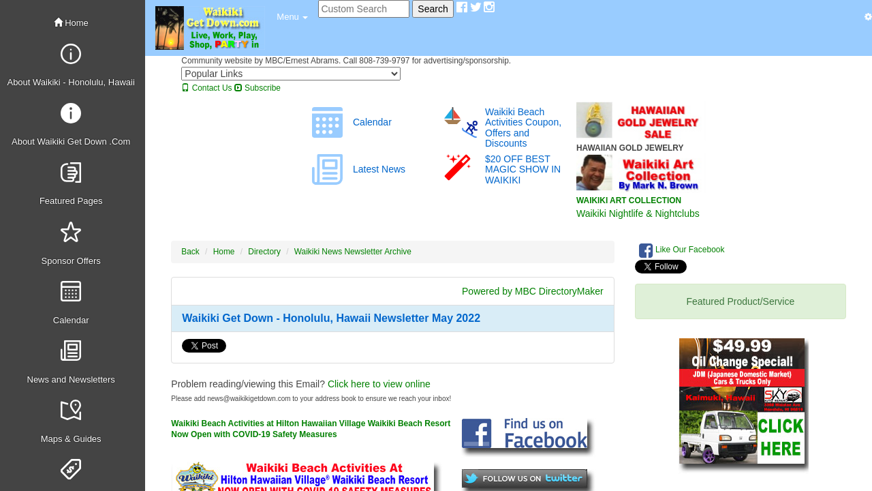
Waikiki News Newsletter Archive (352, 251)
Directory (264, 251)
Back (190, 251)
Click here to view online (379, 383)
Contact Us (206, 88)
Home (71, 23)
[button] (292, 17)
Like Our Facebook (682, 250)
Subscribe (257, 88)
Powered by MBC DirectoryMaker (533, 291)
